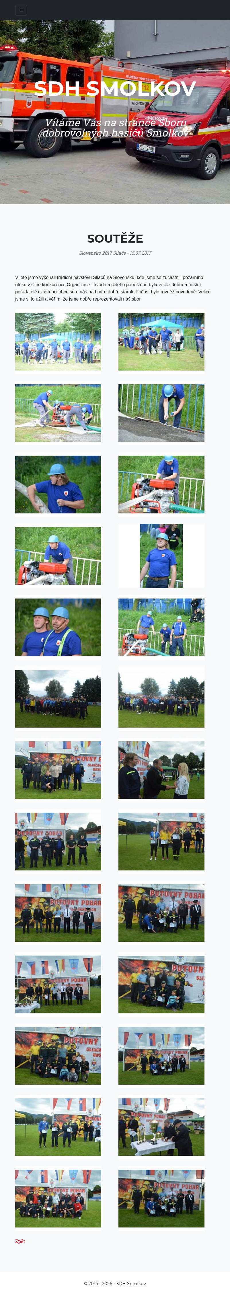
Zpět (20, 1241)
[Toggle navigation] (21, 10)
